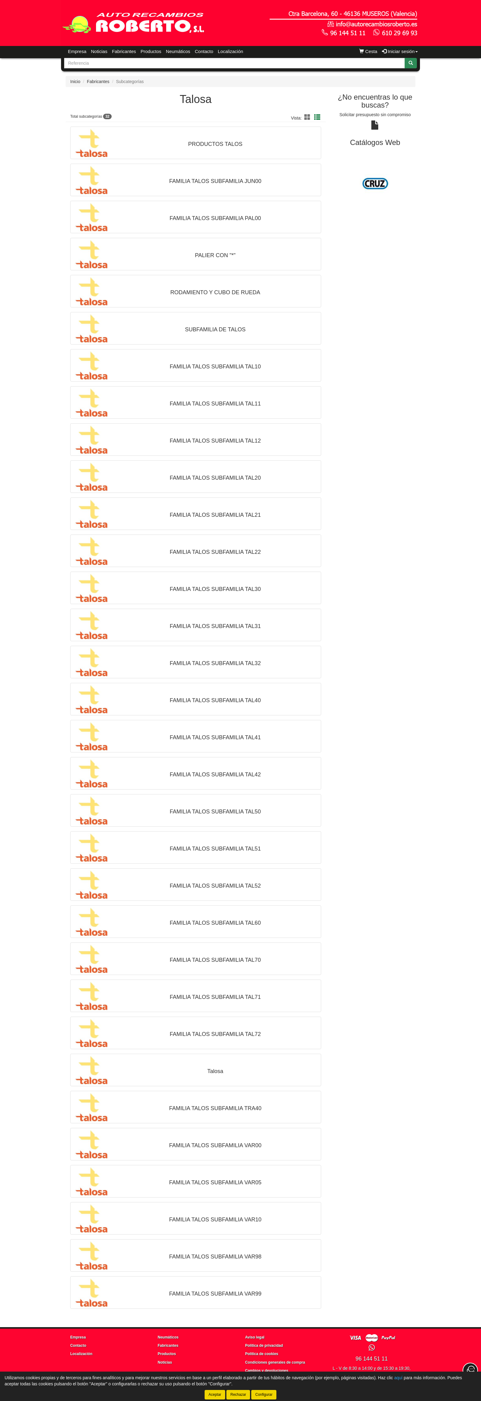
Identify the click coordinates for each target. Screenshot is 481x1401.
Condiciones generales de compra (275, 1362)
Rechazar (238, 1394)
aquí (398, 1377)
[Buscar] (411, 63)
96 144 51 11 (372, 1359)
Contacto (204, 51)
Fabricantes (124, 51)
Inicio (75, 81)
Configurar (263, 1394)
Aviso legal (254, 1337)
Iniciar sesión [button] (400, 51)
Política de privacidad (264, 1345)
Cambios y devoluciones (266, 1371)
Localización (230, 51)
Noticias (99, 51)
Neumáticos (178, 51)
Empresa (77, 51)
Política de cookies (261, 1354)
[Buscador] (234, 63)
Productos (150, 51)
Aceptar (215, 1394)
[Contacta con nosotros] (470, 1370)
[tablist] (375, 183)
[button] (308, 117)
